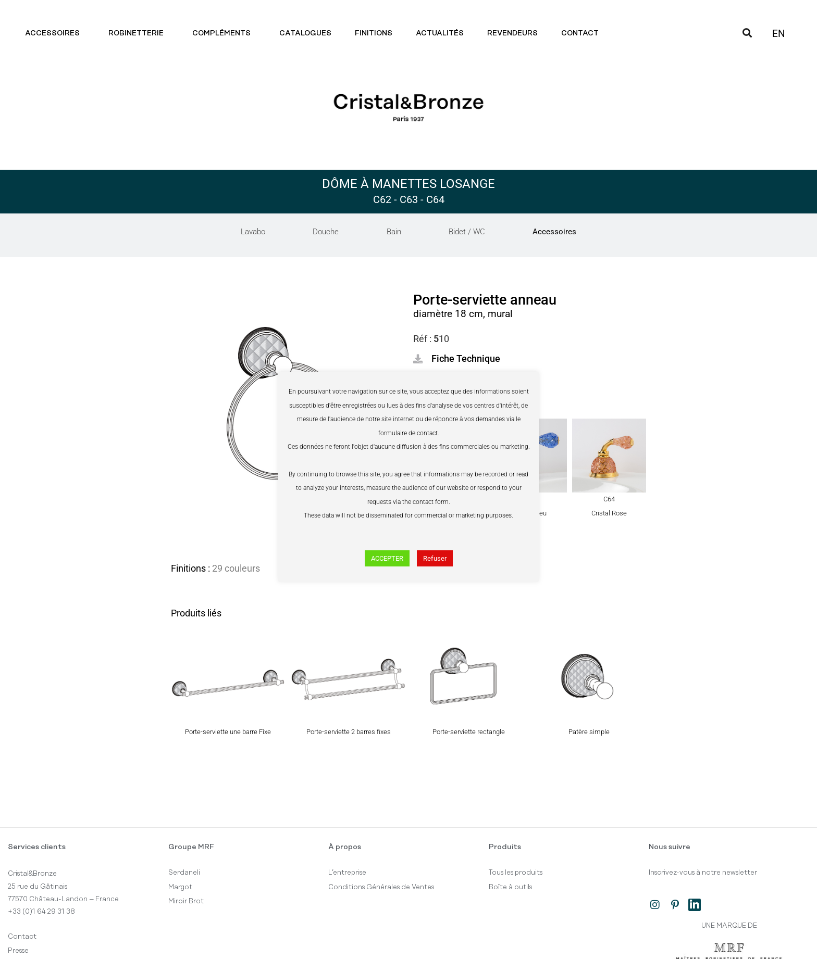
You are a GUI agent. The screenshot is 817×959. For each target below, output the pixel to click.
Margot (180, 887)
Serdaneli (184, 872)
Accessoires (55, 33)
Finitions (373, 33)
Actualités (440, 33)
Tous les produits (515, 872)
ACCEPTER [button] (387, 558)
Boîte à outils (510, 887)
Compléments (224, 33)
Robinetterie (138, 33)
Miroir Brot (186, 901)
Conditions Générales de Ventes (381, 887)
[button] (456, 358)
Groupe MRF (191, 847)
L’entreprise (347, 872)
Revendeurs (512, 33)
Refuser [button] (435, 558)
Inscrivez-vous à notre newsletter (703, 872)
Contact (582, 33)
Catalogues (305, 33)
